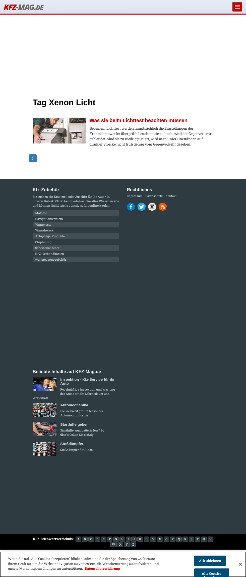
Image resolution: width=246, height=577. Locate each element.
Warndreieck (44, 230)
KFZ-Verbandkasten (49, 254)
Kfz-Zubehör (64, 201)
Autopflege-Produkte (50, 236)
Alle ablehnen (210, 560)
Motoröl (41, 213)
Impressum (135, 196)
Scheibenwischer (47, 248)
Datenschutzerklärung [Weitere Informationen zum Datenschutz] (102, 568)
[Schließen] (240, 564)
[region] (123, 564)
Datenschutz (154, 196)
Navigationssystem (49, 219)
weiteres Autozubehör (50, 259)
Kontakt (170, 196)
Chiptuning (43, 242)
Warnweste (43, 224)
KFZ (23, 7)
